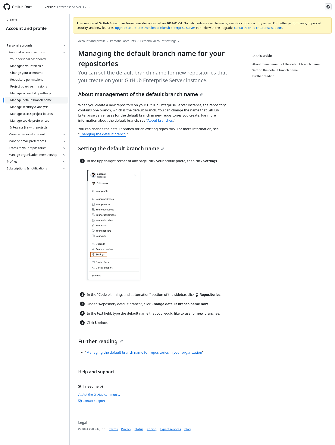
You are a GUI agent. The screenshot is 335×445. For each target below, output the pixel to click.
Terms (113, 429)
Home (12, 20)
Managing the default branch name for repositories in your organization (144, 352)
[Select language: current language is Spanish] (328, 6)
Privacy (126, 429)
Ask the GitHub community (99, 394)
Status (139, 429)
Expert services (170, 429)
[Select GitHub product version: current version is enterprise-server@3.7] (68, 7)
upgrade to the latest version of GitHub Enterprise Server (155, 28)
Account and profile (26, 28)
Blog (187, 429)
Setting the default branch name (121, 148)
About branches (160, 120)
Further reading (100, 341)
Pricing (151, 429)
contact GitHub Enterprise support (258, 28)
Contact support (91, 401)
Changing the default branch (103, 134)
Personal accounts (123, 41)
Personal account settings (158, 41)
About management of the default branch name (140, 94)
